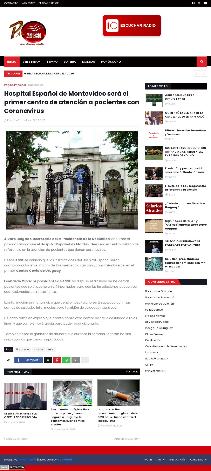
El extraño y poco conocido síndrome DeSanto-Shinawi (185, 170)
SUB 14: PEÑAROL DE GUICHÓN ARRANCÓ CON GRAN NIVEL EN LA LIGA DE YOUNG (185, 151)
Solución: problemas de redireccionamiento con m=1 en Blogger (185, 262)
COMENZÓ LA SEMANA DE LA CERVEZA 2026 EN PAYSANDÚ (185, 115)
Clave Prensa (154, 334)
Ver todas (132, 371)
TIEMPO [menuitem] (52, 62)
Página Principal (15, 85)
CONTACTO (11, 3)
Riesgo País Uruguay (159, 328)
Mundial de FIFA (155, 371)
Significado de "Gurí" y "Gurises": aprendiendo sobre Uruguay (186, 224)
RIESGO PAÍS (177, 460)
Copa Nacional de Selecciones (166, 346)
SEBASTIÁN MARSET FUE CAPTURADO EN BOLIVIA (20, 415)
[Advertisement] (132, 45)
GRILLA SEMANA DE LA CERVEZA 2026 (49, 73)
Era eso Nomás (155, 316)
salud (51, 349)
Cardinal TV (153, 340)
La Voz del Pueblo (157, 322)
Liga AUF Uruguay (156, 358)
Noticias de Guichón (158, 291)
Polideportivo (154, 310)
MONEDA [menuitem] (88, 62)
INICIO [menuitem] (11, 62)
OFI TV (149, 365)
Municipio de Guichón (159, 304)
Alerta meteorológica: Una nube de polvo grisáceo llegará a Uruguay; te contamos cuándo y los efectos (70, 417)
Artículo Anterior (17, 439)
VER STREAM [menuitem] (31, 62)
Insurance (151, 352)
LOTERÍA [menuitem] (70, 62)
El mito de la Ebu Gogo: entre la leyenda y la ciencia (185, 188)
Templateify (27, 460)
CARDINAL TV (198, 460)
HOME (148, 460)
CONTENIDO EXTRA (161, 282)
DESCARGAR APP (49, 3)
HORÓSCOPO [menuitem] (111, 62)
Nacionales (35, 85)
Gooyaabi (64, 460)
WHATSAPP (28, 3)
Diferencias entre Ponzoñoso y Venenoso (185, 132)
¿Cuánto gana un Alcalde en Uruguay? (185, 205)
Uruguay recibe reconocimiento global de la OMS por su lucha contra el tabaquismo (117, 415)
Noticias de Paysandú (159, 297)
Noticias (38, 349)
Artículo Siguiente (126, 439)
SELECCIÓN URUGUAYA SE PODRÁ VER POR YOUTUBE (182, 243)
